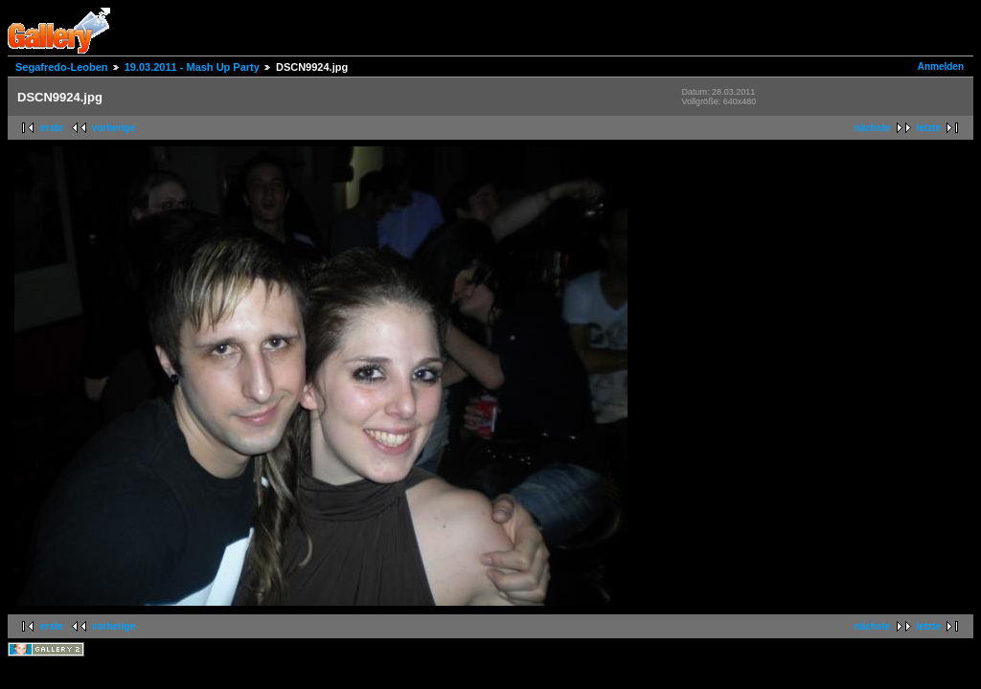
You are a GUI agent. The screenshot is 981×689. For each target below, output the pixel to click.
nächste (873, 127)
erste (51, 127)
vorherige (114, 127)
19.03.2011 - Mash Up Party (192, 67)
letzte (928, 127)
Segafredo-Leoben (61, 67)
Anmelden (941, 66)
